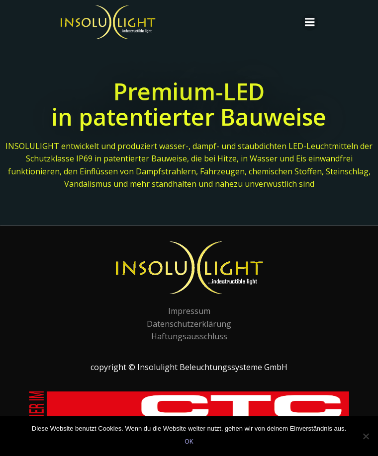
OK (189, 441)
